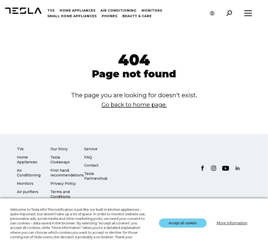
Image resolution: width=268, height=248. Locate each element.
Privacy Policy (63, 183)
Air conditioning (118, 10)
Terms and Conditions (60, 194)
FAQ (88, 157)
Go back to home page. (134, 104)
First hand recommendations (67, 173)
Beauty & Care (137, 16)
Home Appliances (77, 10)
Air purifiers (27, 192)
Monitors (152, 10)
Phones (109, 16)
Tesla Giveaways (60, 160)
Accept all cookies (183, 223)
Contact (91, 165)
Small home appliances (72, 16)
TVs (51, 10)
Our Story (59, 149)
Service (90, 149)
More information (232, 223)
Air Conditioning (29, 173)
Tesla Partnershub (96, 176)
